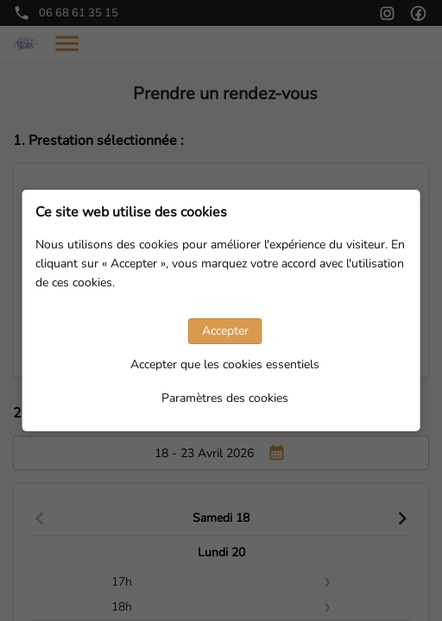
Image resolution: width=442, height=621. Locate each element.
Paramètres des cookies (224, 398)
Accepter (225, 331)
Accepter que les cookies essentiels (224, 364)
